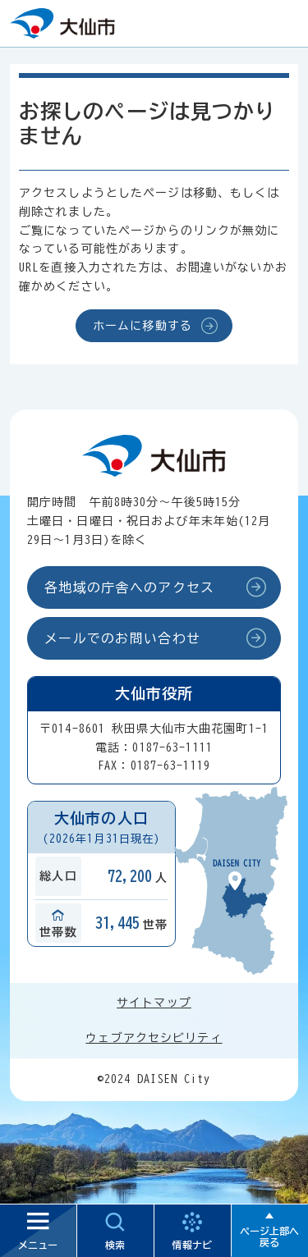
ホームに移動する (142, 325)
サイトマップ (154, 1002)
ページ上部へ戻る (269, 1236)
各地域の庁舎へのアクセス (129, 587)
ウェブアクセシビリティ (153, 1038)
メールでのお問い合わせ (122, 638)
